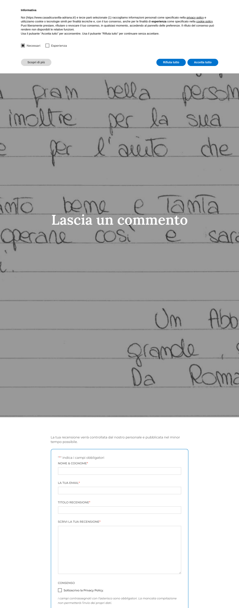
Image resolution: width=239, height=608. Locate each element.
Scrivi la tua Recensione (79, 521)
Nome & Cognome (73, 463)
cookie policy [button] (204, 21)
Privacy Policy (93, 590)
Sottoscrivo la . (84, 590)
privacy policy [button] (195, 17)
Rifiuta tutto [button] (171, 62)
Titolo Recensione (74, 502)
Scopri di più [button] (36, 62)
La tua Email (69, 483)
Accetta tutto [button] (203, 62)
